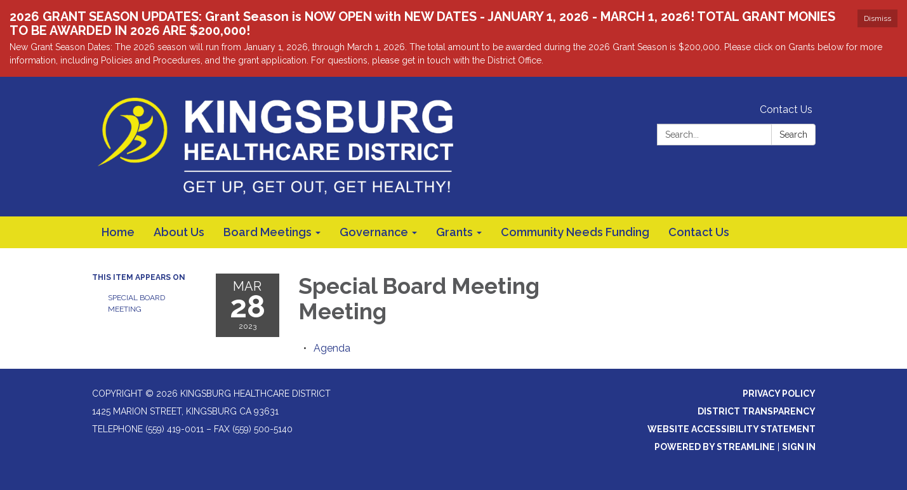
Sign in (799, 447)
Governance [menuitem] (374, 232)
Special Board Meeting (136, 303)
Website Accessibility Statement (731, 429)
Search (793, 134)
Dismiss (877, 18)
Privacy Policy (779, 393)
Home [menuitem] (118, 232)
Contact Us (786, 109)
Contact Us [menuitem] (698, 232)
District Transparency (757, 411)
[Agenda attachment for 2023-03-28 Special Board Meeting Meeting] (332, 348)
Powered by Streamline (714, 447)
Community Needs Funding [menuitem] (575, 232)
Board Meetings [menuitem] (267, 232)
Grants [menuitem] (454, 232)
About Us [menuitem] (179, 232)
